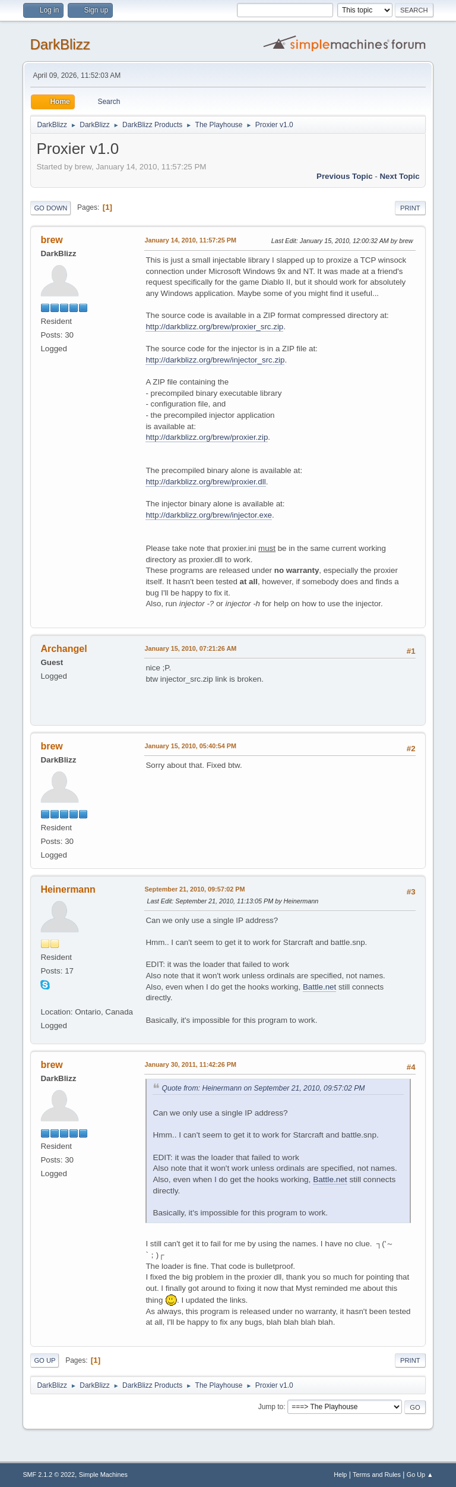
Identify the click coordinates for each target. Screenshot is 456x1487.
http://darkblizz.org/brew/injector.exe (208, 515)
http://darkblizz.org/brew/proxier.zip (206, 437)
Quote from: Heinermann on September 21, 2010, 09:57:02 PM (263, 1088)
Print (410, 208)
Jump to (271, 1407)
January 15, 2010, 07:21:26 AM (190, 648)
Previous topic (344, 176)
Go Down (50, 208)
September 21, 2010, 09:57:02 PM (194, 889)
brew (51, 240)
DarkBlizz (60, 44)
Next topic (399, 176)
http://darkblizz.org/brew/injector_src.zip (214, 359)
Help (340, 1474)
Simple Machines (103, 1474)
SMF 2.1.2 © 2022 (49, 1474)
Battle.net (319, 986)
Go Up (44, 1360)
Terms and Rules (377, 1474)
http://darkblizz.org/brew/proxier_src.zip (214, 326)
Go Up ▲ (420, 1474)
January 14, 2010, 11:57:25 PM (190, 240)
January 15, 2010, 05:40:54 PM (190, 745)
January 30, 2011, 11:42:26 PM (190, 1064)
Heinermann (67, 889)
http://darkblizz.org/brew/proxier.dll (205, 481)
